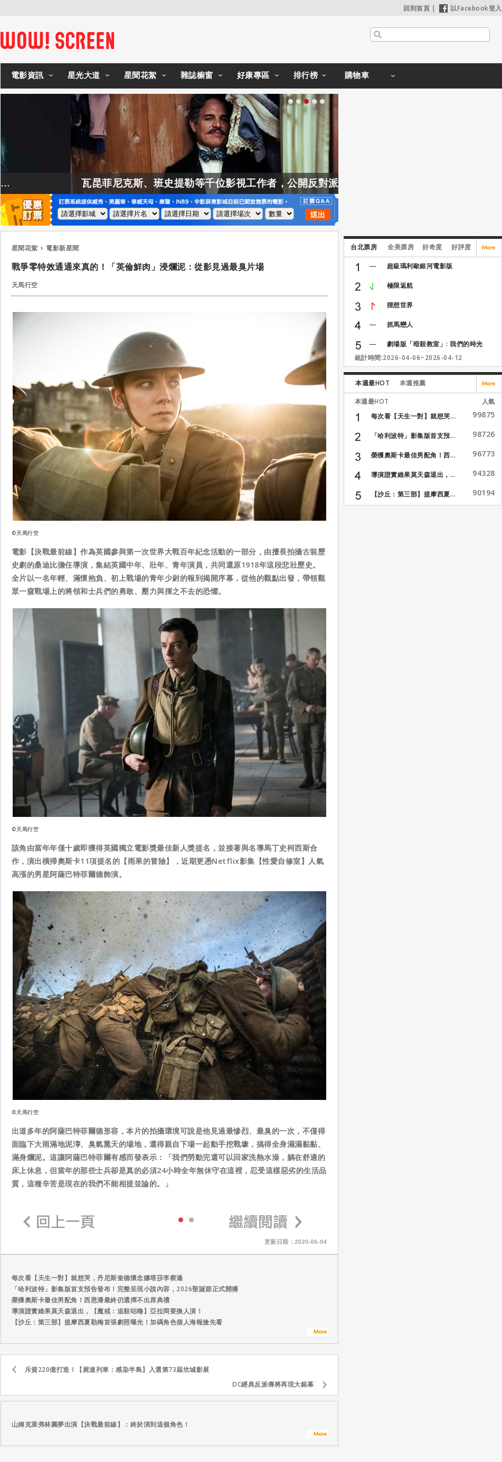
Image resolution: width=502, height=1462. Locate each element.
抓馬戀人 (400, 324)
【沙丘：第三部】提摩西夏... (413, 494)
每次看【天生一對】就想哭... (413, 416)
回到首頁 (416, 8)
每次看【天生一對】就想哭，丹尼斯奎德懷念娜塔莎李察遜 (97, 1277)
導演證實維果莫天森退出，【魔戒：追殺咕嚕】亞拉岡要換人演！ (107, 1311)
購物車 (357, 75)
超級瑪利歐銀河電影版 (420, 265)
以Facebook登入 (470, 8)
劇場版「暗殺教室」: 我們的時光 (435, 343)
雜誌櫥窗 (197, 75)
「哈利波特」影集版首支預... (413, 435)
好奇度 (432, 246)
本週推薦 (413, 382)
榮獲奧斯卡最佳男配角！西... (413, 455)
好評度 (461, 246)
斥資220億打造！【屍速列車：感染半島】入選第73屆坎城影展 (117, 1369)
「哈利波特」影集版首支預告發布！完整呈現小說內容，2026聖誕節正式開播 (125, 1288)
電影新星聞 (62, 247)
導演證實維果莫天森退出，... (413, 474)
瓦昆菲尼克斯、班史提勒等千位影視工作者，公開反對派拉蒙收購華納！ (269, 183)
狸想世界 (400, 304)
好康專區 (253, 75)
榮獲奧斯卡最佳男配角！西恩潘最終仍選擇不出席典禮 (91, 1299)
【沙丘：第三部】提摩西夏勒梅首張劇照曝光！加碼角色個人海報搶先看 (117, 1322)
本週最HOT (372, 382)
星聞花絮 (140, 75)
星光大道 (84, 75)
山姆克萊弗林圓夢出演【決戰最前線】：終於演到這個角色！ (101, 1424)
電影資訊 (27, 75)
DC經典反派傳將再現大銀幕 (273, 1384)
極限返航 (400, 285)
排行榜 (305, 75)
